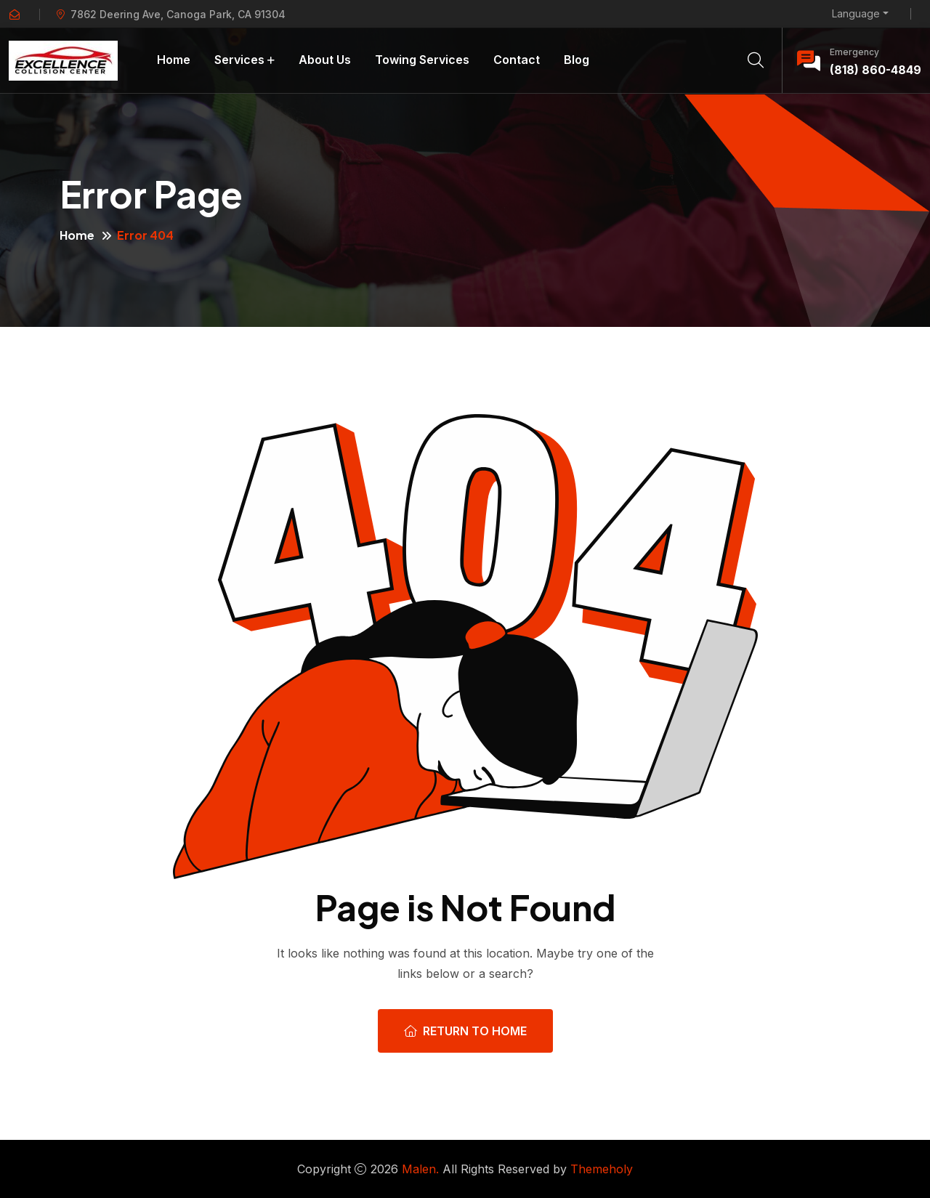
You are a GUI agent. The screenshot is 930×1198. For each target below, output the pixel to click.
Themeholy (601, 1169)
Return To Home (465, 1031)
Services (239, 59)
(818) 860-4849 (875, 69)
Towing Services (422, 59)
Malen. (420, 1169)
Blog (576, 59)
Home (173, 59)
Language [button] (856, 14)
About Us (325, 59)
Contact (516, 59)
